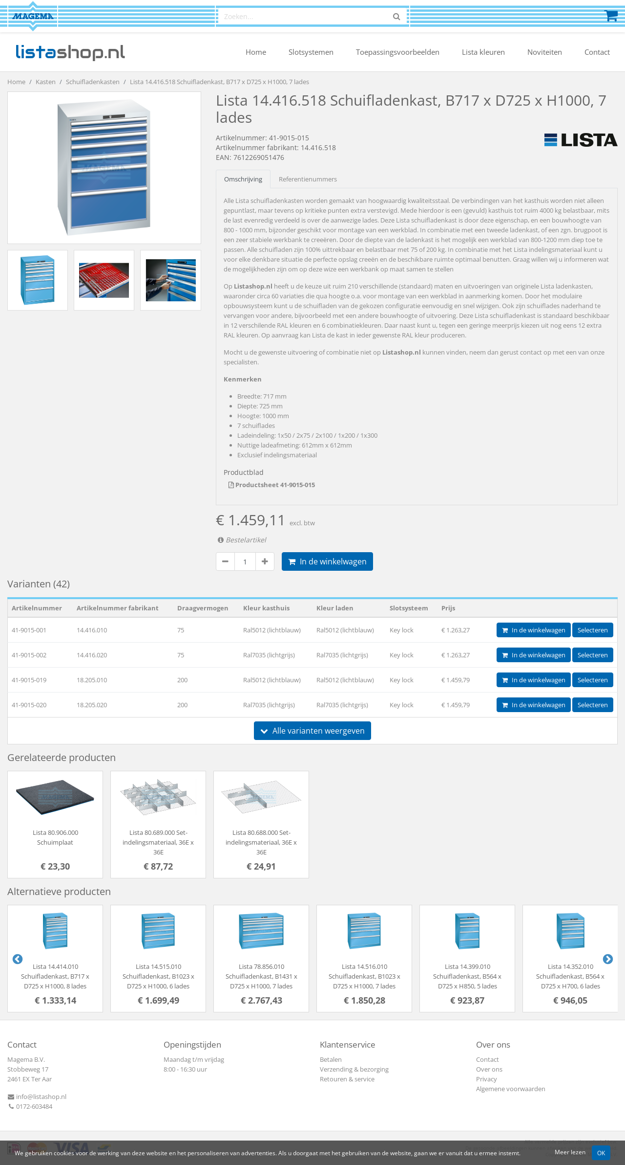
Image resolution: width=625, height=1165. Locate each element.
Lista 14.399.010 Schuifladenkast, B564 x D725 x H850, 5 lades (467, 976)
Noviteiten (544, 52)
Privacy (486, 1079)
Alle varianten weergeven (312, 730)
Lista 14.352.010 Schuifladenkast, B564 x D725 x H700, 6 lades (570, 976)
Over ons (489, 1069)
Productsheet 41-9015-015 (272, 484)
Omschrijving (243, 179)
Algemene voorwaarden (510, 1088)
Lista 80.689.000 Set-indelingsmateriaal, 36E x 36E (158, 842)
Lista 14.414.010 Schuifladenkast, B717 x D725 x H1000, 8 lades (55, 976)
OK (601, 1153)
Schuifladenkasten (93, 81)
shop (70, 52)
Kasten (46, 81)
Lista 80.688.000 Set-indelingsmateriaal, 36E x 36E (261, 842)
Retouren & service (347, 1079)
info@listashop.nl (36, 1096)
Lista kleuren (483, 52)
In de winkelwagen (327, 561)
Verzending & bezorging (354, 1069)
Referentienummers (308, 179)
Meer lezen (570, 1152)
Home (256, 52)
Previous (16, 958)
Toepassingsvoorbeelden (397, 52)
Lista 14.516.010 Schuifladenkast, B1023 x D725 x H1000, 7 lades (364, 976)
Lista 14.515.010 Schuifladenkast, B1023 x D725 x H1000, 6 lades (158, 976)
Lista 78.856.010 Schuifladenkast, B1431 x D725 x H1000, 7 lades (261, 976)
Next (607, 958)
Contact (597, 52)
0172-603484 (29, 1106)
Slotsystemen (311, 52)
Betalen (331, 1059)
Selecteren (593, 630)
